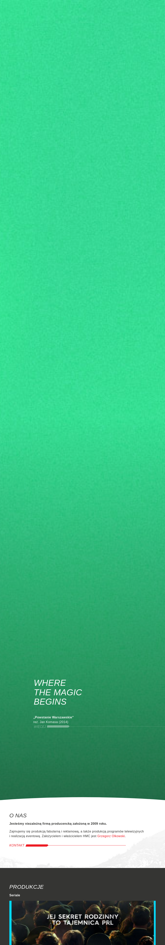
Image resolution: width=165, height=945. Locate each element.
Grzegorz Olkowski (111, 836)
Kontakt (16, 845)
